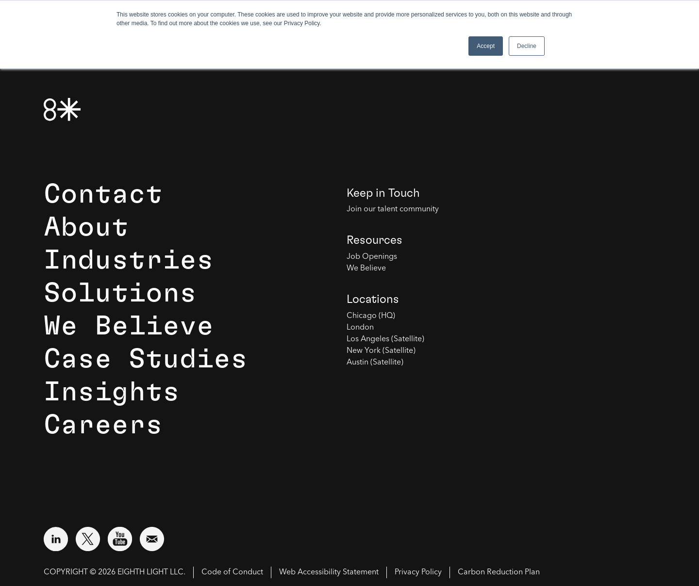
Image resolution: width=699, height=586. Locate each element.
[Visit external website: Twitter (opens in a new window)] (88, 539)
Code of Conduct (232, 572)
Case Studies (146, 359)
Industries (129, 260)
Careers (103, 425)
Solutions (120, 293)
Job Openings (372, 257)
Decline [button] (526, 46)
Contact (103, 194)
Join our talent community (393, 209)
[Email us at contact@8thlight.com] (152, 539)
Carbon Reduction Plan (499, 572)
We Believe (129, 326)
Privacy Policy (418, 572)
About (86, 227)
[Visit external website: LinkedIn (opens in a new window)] (56, 539)
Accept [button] (486, 46)
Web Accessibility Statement (329, 572)
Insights (112, 392)
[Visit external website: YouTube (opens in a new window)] (120, 539)
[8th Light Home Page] (62, 109)
